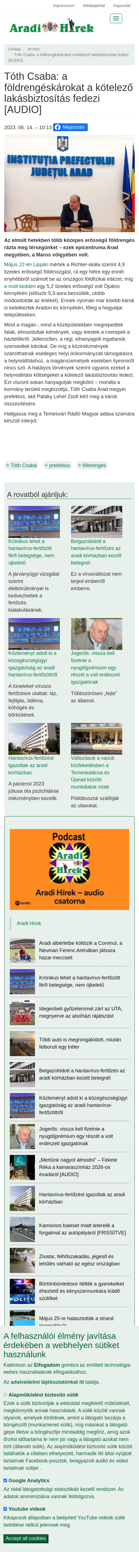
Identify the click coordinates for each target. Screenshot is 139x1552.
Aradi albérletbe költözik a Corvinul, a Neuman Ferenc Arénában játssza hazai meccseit (80, 950)
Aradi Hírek (29, 923)
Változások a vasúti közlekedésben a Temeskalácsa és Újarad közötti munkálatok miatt (92, 772)
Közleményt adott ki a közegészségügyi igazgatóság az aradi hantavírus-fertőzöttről (83, 1105)
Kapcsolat (122, 5)
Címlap (14, 49)
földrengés (94, 465)
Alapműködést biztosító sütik (43, 1395)
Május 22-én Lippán (26, 264)
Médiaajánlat (94, 5)
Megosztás (69, 127)
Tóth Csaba (24, 465)
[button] (69, 183)
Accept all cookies (26, 1538)
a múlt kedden (20, 286)
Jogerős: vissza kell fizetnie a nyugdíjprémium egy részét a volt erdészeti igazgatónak (95, 667)
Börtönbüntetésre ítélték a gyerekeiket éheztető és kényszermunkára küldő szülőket (81, 1291)
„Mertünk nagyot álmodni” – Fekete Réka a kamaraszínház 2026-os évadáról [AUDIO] (78, 1167)
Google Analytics (28, 1480)
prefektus (59, 465)
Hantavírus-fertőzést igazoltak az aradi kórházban (31, 765)
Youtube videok (27, 1509)
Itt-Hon (34, 49)
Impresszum (63, 5)
